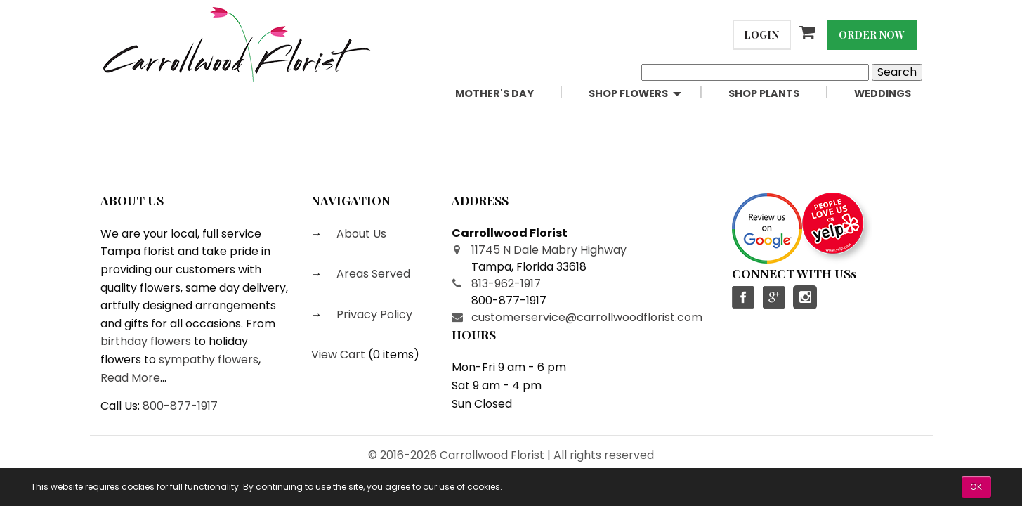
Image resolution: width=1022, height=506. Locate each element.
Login (761, 34)
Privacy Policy (373, 314)
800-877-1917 (180, 406)
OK (976, 487)
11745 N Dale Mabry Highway (549, 250)
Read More (130, 378)
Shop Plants (763, 93)
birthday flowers (145, 341)
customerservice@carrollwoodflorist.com (586, 317)
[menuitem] (510, 94)
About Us (360, 234)
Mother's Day (494, 93)
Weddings (882, 93)
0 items (393, 354)
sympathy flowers (208, 359)
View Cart (338, 354)
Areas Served (372, 274)
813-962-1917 (506, 283)
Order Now (872, 34)
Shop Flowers (628, 93)
